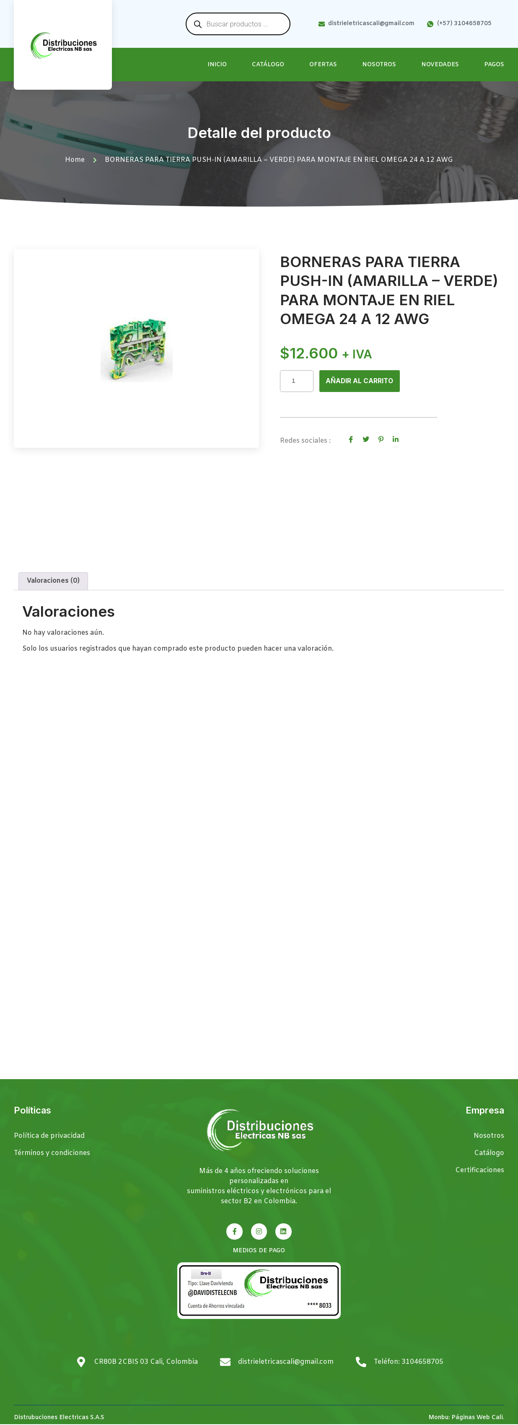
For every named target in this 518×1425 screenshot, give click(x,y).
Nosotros (379, 65)
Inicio (217, 65)
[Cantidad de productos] (296, 381)
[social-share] (350, 440)
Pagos (494, 65)
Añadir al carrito (360, 381)
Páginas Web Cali (477, 1418)
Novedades (440, 65)
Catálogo (268, 65)
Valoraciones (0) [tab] (53, 581)
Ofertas (323, 65)
